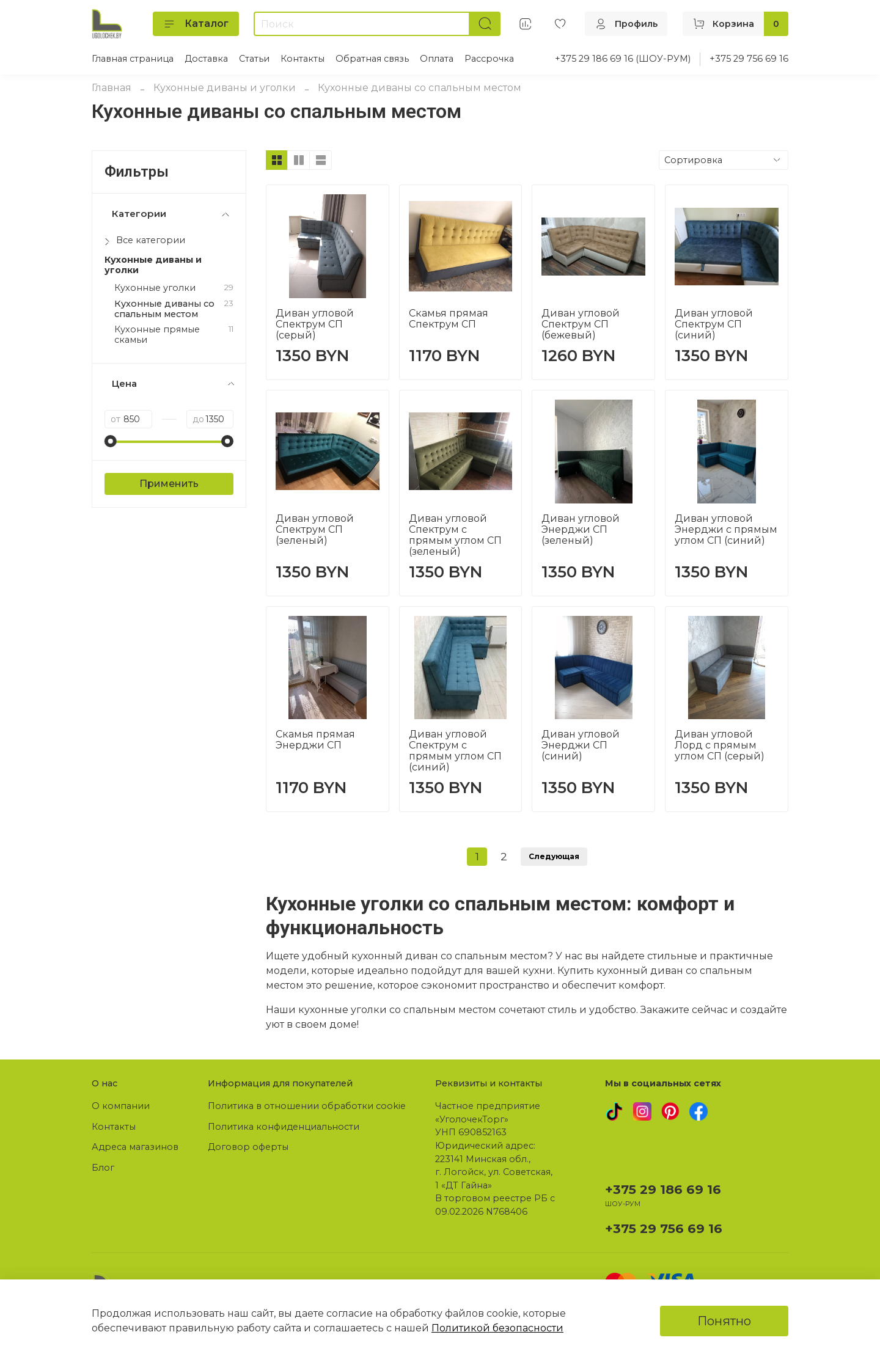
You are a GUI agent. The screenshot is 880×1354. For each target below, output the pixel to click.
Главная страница (133, 58)
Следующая (554, 856)
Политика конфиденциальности (283, 1126)
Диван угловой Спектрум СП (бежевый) (580, 324)
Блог (103, 1167)
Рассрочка (489, 58)
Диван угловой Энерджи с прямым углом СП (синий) (726, 529)
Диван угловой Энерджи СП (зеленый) (580, 529)
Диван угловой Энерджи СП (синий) (580, 745)
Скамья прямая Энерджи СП (315, 739)
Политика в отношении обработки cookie (307, 1105)
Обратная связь (372, 58)
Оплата (436, 58)
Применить (169, 483)
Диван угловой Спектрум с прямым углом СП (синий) (455, 750)
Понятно (724, 1321)
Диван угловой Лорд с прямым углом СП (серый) (720, 745)
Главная (111, 87)
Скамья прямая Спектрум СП (448, 318)
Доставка (206, 58)
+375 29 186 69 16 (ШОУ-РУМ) (623, 58)
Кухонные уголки (155, 288)
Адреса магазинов (135, 1146)
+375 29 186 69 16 (663, 1189)
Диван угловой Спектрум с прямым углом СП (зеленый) (455, 535)
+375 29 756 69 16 (749, 58)
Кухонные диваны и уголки (224, 87)
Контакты (302, 58)
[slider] (110, 441)
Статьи (254, 58)
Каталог (196, 24)
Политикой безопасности (497, 1328)
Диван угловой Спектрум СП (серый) (315, 324)
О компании (121, 1105)
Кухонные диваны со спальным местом (164, 309)
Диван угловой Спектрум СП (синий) (714, 324)
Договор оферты (248, 1146)
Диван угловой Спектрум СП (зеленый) (315, 529)
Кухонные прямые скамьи (157, 334)
